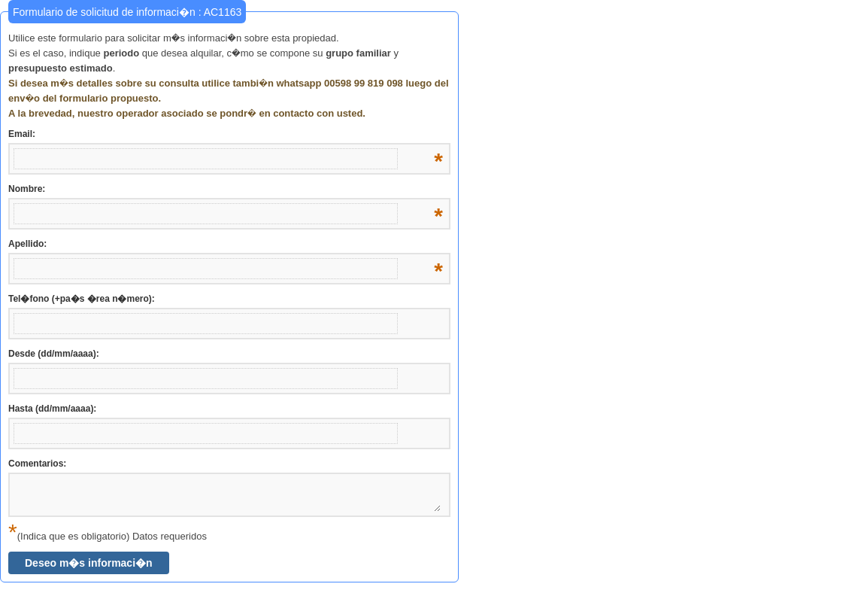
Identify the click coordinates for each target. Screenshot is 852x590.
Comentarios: (37, 463)
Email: (225, 135)
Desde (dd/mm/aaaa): (53, 353)
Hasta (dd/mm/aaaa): (52, 408)
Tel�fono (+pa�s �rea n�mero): (81, 298)
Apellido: (225, 245)
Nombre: (225, 190)
